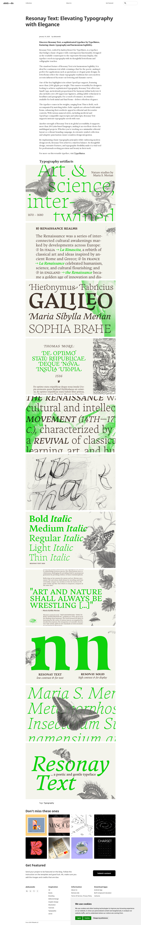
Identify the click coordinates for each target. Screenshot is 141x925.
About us (69, 3)
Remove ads (75, 893)
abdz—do (8, 3)
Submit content (104, 873)
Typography (49, 803)
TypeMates (79, 153)
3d (49, 890)
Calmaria (97, 896)
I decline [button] (87, 918)
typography (52, 911)
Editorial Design (53, 899)
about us (74, 890)
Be (27, 891)
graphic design (53, 902)
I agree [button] (79, 918)
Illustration (52, 905)
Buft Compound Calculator (103, 893)
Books (50, 893)
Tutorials (51, 908)
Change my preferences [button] (100, 918)
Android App (98, 890)
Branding (51, 896)
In (30, 891)
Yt (34, 891)
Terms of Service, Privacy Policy (81, 896)
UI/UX (50, 914)
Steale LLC (35, 922)
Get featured (109, 3)
